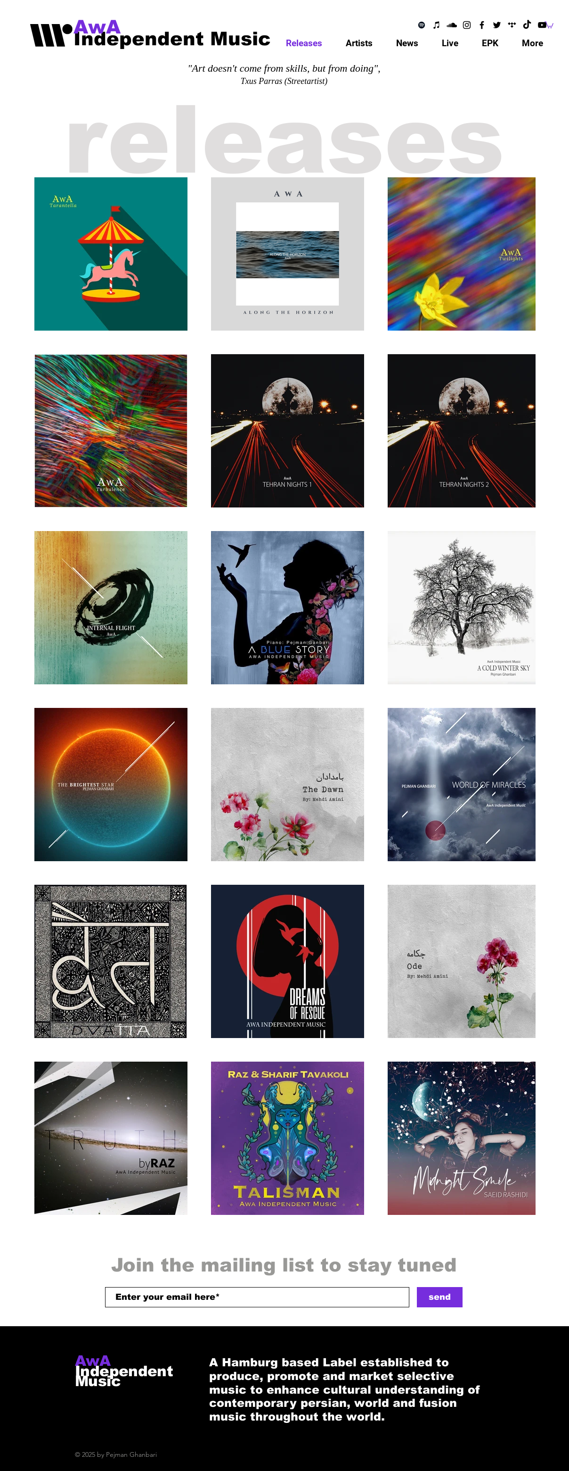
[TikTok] (527, 25)
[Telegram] (512, 25)
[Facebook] (482, 25)
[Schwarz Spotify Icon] (421, 25)
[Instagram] (467, 25)
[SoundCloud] (452, 25)
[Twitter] (497, 25)
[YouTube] (542, 25)
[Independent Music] (172, 38)
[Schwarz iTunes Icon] (436, 25)
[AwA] (106, 27)
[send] (440, 1297)
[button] (549, 24)
